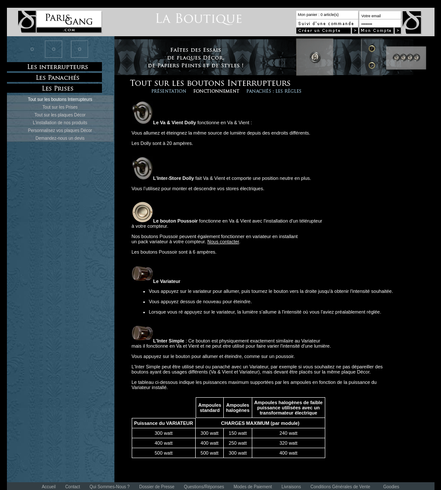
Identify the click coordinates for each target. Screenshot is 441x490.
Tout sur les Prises (60, 107)
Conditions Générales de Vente (340, 486)
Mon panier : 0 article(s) (318, 15)
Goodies (391, 486)
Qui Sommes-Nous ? (109, 486)
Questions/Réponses (204, 486)
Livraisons (291, 486)
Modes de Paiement (253, 486)
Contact (72, 486)
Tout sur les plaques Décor (60, 115)
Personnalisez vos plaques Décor (60, 130)
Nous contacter (223, 241)
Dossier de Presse (156, 486)
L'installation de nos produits (60, 122)
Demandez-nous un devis (59, 138)
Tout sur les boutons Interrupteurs (60, 99)
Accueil (49, 486)
